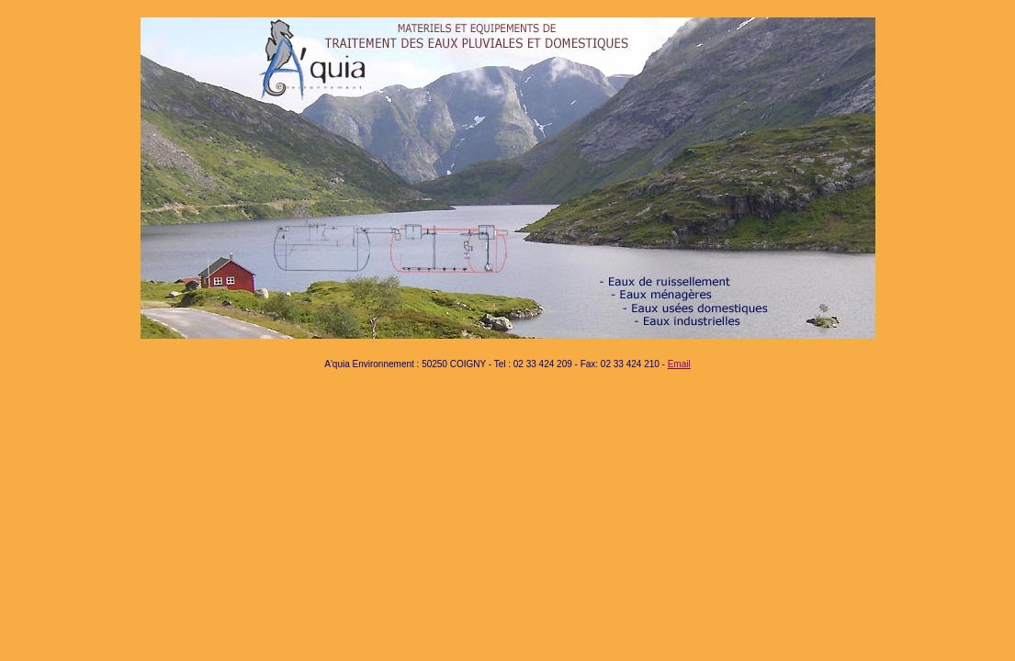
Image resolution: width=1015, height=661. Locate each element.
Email (679, 364)
